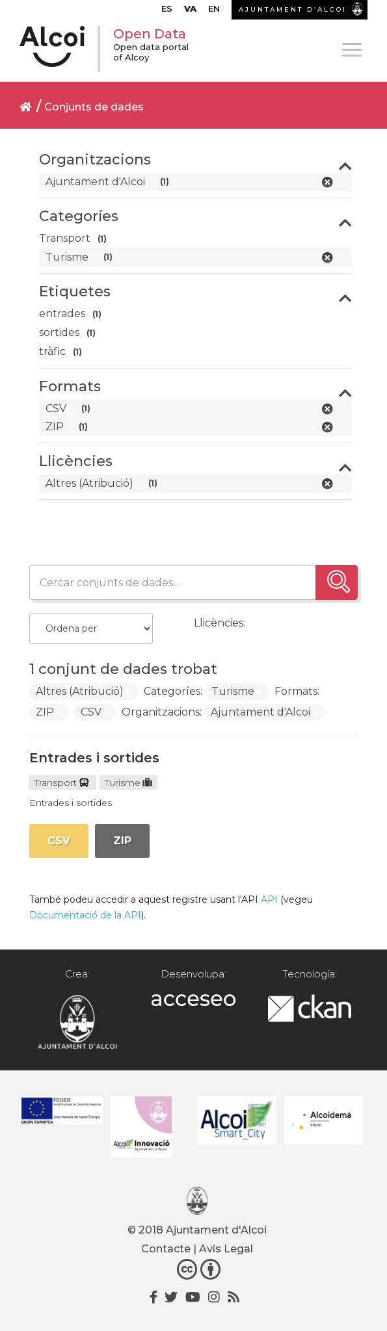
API (269, 899)
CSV (58, 840)
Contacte (166, 1249)
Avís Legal (226, 1249)
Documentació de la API (85, 915)
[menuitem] (166, 11)
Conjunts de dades (94, 107)
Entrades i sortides (94, 758)
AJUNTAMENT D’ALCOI (293, 9)
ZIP (122, 840)
